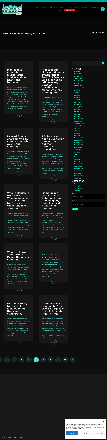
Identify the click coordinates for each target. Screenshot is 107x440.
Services (76, 7)
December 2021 (78, 168)
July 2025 (77, 92)
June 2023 (77, 130)
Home (37, 7)
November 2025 (78, 83)
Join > (61, 10)
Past (75, 183)
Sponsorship (85, 7)
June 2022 (77, 154)
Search (103, 63)
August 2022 (77, 149)
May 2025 (77, 97)
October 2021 (78, 173)
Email (73, 201)
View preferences (98, 433)
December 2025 (78, 81)
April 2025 (77, 100)
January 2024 (78, 114)
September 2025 (79, 88)
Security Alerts (69, 10)
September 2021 (79, 175)
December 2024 (78, 109)
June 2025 (77, 95)
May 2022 (77, 156)
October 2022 (78, 147)
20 (65, 360)
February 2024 (78, 111)
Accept (72, 433)
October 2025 (78, 85)
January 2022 (78, 166)
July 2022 (77, 152)
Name (73, 193)
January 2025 (78, 107)
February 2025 (78, 104)
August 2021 (77, 178)
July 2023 (77, 128)
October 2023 (78, 121)
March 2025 (77, 102)
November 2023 (78, 119)
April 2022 (77, 159)
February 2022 (78, 164)
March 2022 (77, 161)
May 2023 (77, 133)
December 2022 (78, 142)
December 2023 (78, 116)
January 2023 (78, 140)
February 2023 (78, 137)
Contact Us (94, 7)
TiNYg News (77, 190)
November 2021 (78, 171)
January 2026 (78, 78)
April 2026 (77, 71)
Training (68, 7)
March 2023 (77, 135)
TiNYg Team (53, 7)
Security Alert (78, 186)
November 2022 (78, 145)
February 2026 (78, 76)
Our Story (44, 7)
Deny (85, 433)
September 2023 (79, 123)
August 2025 (77, 90)
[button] (104, 421)
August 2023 (77, 126)
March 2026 (77, 73)
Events (61, 7)
